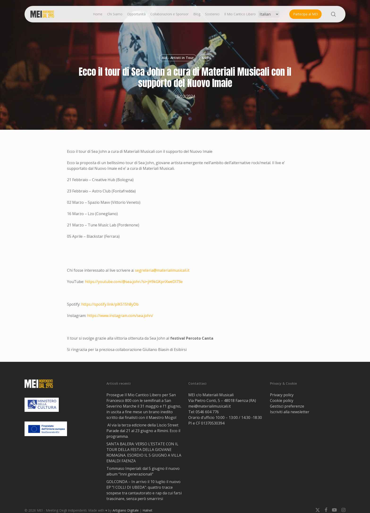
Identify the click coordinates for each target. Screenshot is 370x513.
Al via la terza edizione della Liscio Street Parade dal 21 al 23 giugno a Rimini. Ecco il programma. (143, 430)
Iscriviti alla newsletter (289, 411)
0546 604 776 (207, 411)
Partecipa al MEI (305, 14)
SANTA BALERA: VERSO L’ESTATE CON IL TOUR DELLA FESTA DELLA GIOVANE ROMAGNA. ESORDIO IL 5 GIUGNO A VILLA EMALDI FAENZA (143, 452)
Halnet (147, 510)
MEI (205, 57)
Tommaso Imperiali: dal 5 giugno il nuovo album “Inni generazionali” (143, 471)
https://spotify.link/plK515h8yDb (110, 304)
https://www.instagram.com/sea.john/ (120, 315)
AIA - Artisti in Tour (178, 57)
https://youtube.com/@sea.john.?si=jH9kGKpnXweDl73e (134, 281)
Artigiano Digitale (126, 510)
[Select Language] (268, 14)
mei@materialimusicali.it (209, 406)
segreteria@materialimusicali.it (162, 270)
